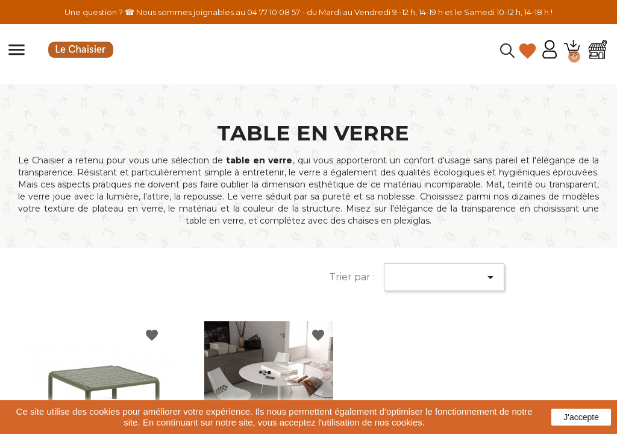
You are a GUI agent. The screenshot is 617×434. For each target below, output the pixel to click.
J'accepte (581, 417)
